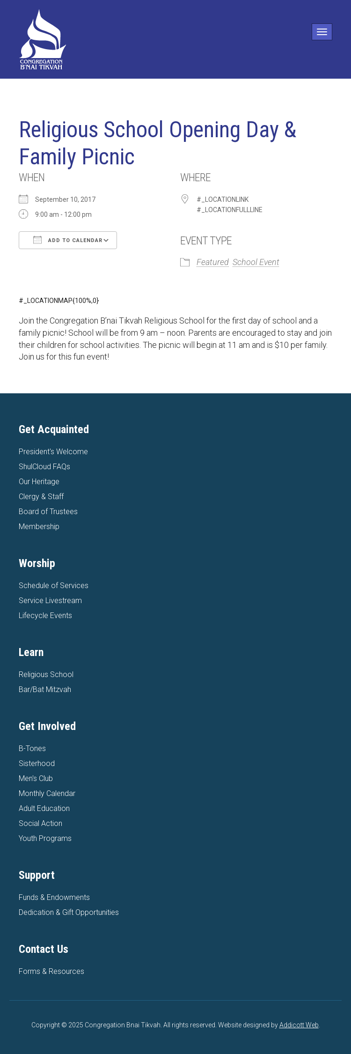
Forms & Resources (51, 971)
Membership (39, 526)
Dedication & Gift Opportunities (69, 912)
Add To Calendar (67, 240)
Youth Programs (45, 838)
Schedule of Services (53, 585)
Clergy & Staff (41, 496)
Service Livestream (50, 600)
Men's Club (36, 778)
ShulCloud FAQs (44, 466)
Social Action (40, 823)
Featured (213, 262)
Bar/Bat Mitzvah (45, 689)
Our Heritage (39, 481)
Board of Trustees (48, 511)
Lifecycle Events (45, 615)
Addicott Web (299, 1025)
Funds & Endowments (54, 897)
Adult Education (44, 808)
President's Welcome (53, 451)
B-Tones (32, 748)
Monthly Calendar (47, 793)
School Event (256, 262)
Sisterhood (37, 763)
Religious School (46, 674)
